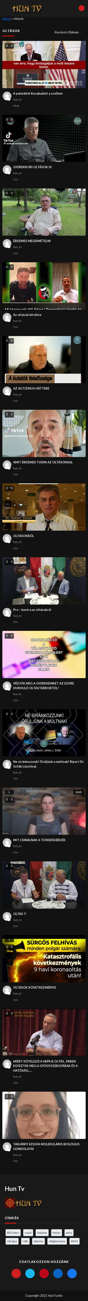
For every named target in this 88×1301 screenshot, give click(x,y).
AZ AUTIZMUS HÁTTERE (31, 388)
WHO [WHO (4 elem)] (74, 1241)
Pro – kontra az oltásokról (32, 610)
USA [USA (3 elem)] (25, 1241)
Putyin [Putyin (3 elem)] (56, 1232)
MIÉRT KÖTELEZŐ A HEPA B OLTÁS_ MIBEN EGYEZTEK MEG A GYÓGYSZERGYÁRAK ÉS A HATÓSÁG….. (45, 1065)
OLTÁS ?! (19, 914)
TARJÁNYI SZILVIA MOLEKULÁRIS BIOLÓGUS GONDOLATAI (46, 1146)
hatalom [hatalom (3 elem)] (42, 1232)
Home (6, 18)
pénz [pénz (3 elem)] (69, 1232)
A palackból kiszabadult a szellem (37, 93)
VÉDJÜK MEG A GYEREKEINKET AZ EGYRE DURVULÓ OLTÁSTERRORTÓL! (43, 685)
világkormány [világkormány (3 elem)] (57, 1241)
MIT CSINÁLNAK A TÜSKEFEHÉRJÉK (39, 840)
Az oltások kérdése (27, 315)
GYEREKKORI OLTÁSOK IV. (32, 167)
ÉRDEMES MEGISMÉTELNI (32, 241)
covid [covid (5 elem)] (28, 1232)
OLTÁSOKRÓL (23, 536)
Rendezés (67, 32)
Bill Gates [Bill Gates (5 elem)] (13, 1232)
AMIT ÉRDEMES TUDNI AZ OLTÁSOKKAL (43, 462)
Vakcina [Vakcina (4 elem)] (38, 1241)
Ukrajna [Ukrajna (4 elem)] (12, 1241)
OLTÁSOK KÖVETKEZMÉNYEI (34, 987)
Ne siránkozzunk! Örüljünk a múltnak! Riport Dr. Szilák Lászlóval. (48, 764)
